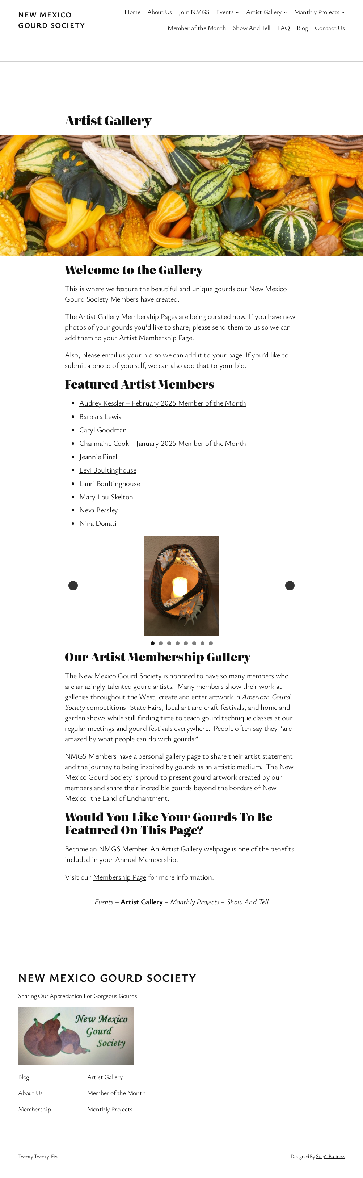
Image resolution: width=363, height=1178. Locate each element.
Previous (73, 585)
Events (103, 901)
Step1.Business (330, 1156)
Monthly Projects (194, 901)
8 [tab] (211, 643)
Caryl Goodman (103, 429)
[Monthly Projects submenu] (343, 12)
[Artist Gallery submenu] (285, 12)
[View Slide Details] (181, 586)
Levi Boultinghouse (107, 470)
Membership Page (119, 877)
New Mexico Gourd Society (51, 19)
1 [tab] (153, 643)
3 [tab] (169, 643)
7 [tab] (202, 643)
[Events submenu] (237, 12)
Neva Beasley (98, 509)
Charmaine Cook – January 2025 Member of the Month (162, 443)
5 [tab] (186, 643)
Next (290, 585)
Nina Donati (97, 523)
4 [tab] (178, 643)
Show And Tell (248, 901)
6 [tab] (194, 643)
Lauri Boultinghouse (109, 483)
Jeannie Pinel (98, 456)
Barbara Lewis (100, 416)
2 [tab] (161, 643)
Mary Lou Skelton (106, 496)
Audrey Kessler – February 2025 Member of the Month (162, 403)
